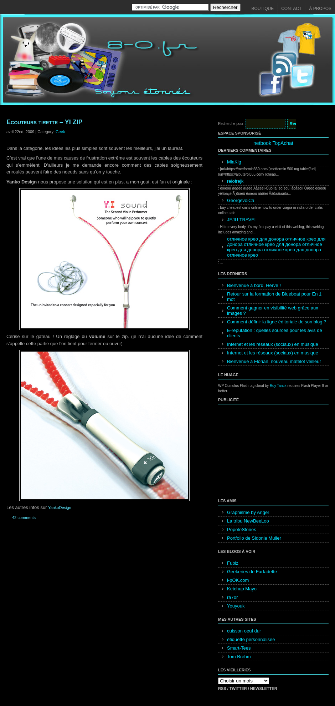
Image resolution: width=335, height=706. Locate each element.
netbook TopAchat (273, 143)
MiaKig (234, 162)
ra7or (232, 597)
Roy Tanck (278, 386)
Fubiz (232, 563)
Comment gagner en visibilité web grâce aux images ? (272, 310)
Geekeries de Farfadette (252, 571)
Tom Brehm (239, 656)
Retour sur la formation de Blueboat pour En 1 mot (274, 296)
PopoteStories (241, 529)
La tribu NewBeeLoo (248, 521)
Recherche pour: (231, 124)
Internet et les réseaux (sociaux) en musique (272, 344)
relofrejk (235, 181)
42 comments (24, 517)
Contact (291, 8)
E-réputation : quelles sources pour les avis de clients (274, 333)
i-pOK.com (238, 580)
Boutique (263, 8)
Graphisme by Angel (248, 512)
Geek (60, 132)
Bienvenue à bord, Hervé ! (254, 285)
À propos (320, 8)
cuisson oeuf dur (244, 631)
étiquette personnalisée (251, 639)
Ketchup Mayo (242, 588)
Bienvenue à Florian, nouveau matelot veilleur (274, 361)
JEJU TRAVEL (242, 219)
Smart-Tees (239, 648)
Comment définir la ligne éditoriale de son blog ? (276, 321)
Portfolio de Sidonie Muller (254, 538)
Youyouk (235, 606)
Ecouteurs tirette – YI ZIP (44, 122)
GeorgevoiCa (240, 200)
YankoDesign (59, 507)
